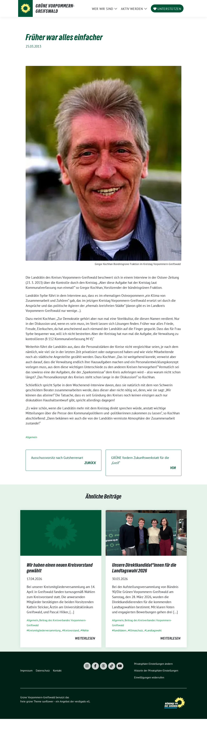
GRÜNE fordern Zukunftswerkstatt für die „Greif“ (143, 463)
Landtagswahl (153, 630)
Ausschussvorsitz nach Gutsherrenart (63, 460)
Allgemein (31, 437)
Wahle (85, 630)
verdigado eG (82, 701)
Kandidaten (119, 630)
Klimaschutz (136, 630)
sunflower (47, 701)
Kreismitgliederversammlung (44, 630)
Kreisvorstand (71, 630)
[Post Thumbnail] (60, 532)
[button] (154, 663)
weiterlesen (85, 638)
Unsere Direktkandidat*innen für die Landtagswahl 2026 (144, 567)
